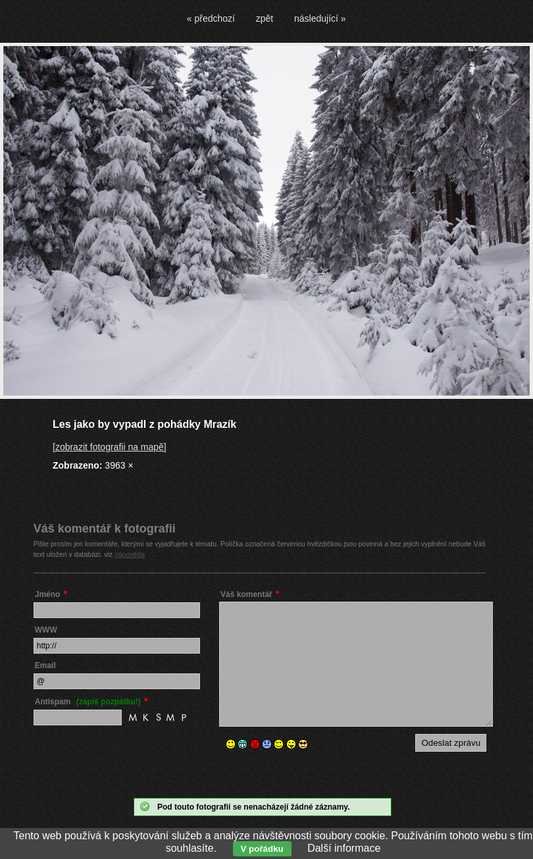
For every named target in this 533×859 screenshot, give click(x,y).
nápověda (129, 554)
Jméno (48, 594)
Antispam (88, 701)
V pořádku (262, 849)
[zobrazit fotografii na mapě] (109, 447)
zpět (264, 18)
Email (45, 665)
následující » (320, 18)
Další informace (343, 848)
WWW (46, 630)
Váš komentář (246, 594)
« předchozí (211, 18)
